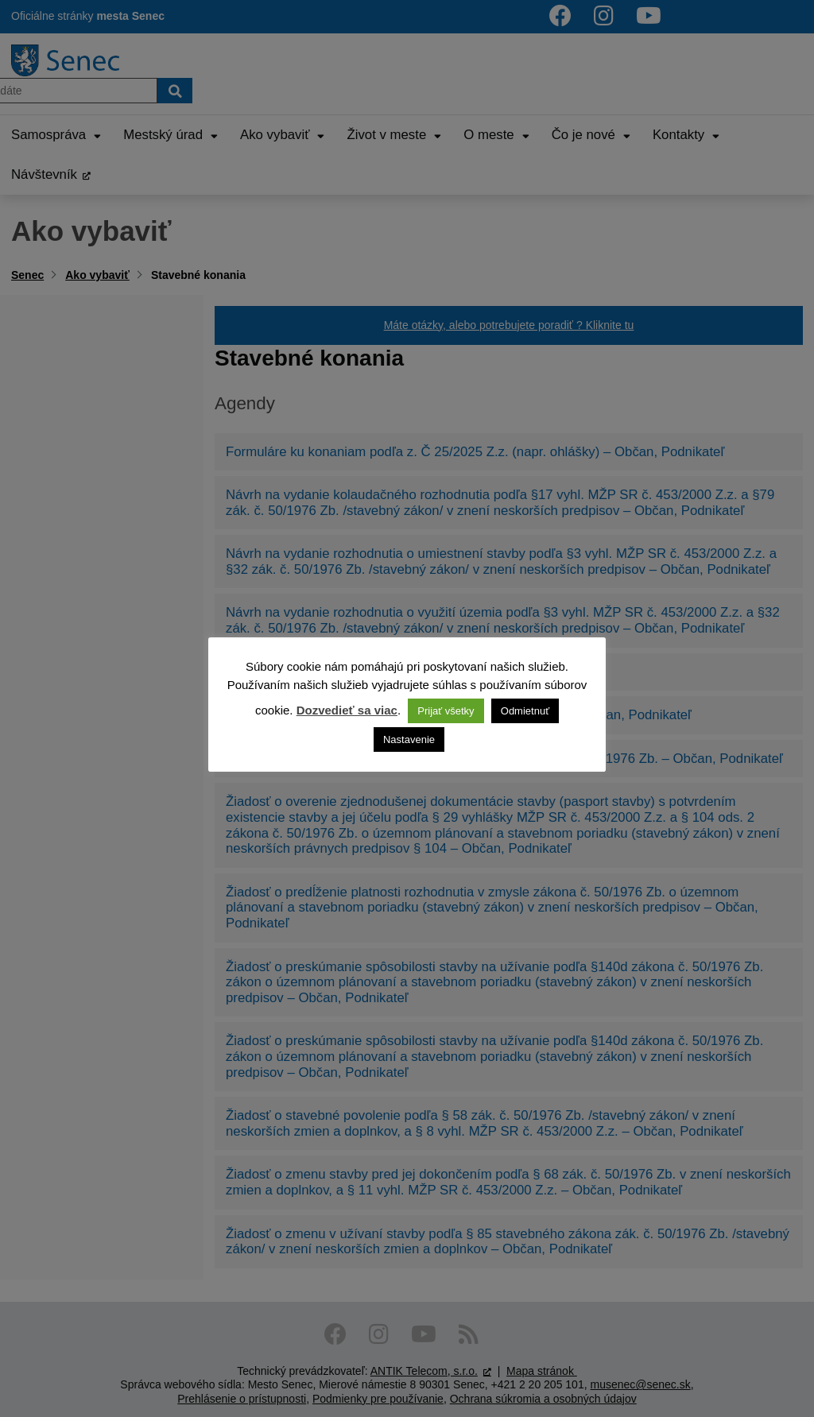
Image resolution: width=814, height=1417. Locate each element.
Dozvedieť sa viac (347, 710)
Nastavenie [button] (409, 739)
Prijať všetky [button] (445, 711)
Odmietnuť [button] (525, 711)
